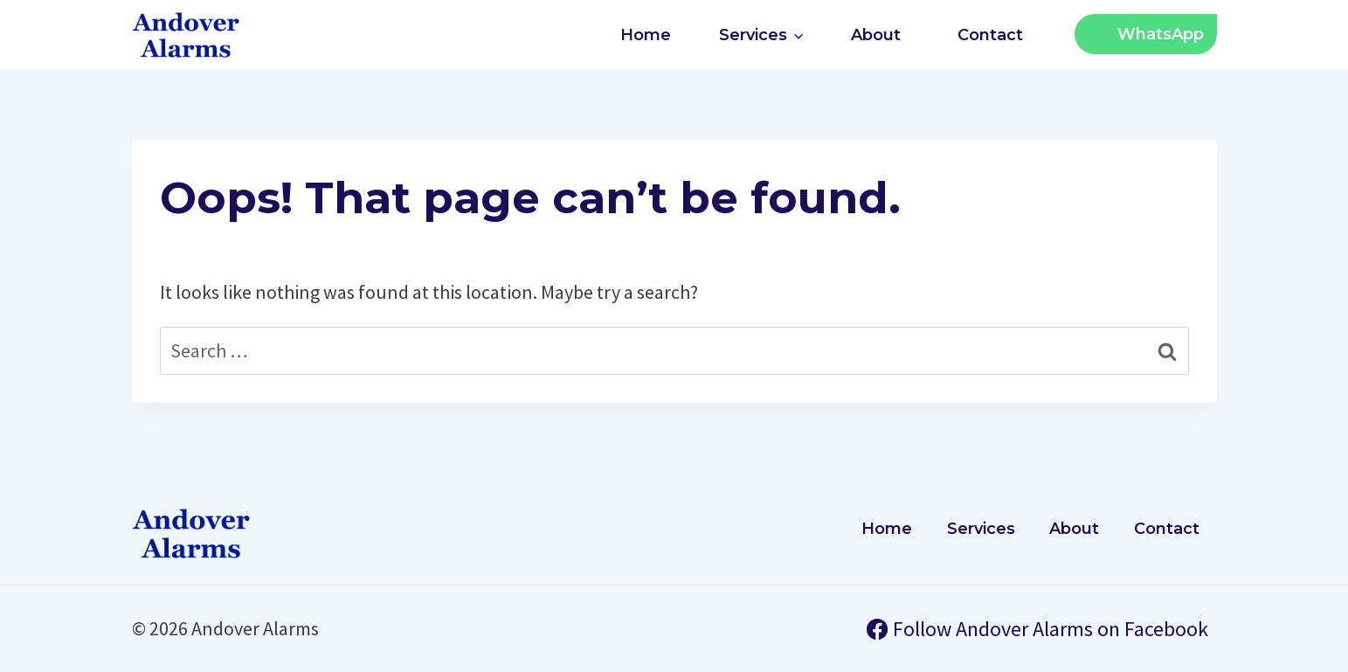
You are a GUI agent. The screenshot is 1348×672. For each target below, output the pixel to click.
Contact (990, 35)
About (876, 35)
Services (981, 528)
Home (645, 35)
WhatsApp (1160, 34)
